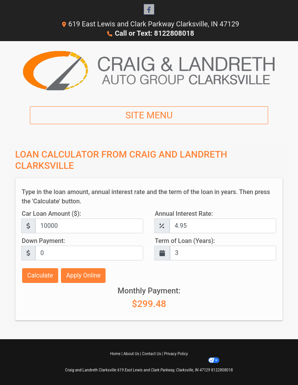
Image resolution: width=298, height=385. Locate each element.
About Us (131, 354)
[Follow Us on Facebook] (149, 10)
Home (115, 354)
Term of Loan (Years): (185, 241)
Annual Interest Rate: (184, 213)
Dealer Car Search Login (99, 360)
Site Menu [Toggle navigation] (149, 115)
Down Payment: (43, 241)
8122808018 (222, 370)
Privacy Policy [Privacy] (176, 354)
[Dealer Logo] (149, 70)
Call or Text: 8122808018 (154, 33)
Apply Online (83, 275)
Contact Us (151, 354)
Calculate (40, 275)
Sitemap (159, 360)
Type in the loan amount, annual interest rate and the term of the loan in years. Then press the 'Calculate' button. (146, 196)
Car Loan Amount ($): (51, 213)
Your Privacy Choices (194, 360)
